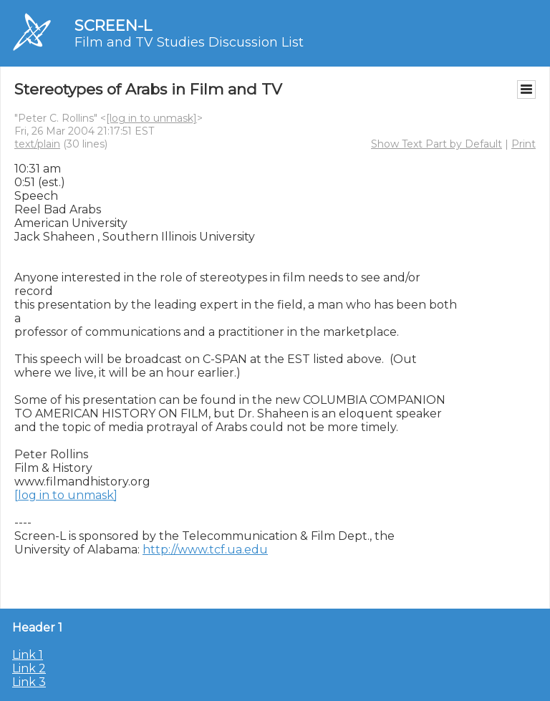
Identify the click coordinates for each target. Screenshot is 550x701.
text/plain (37, 143)
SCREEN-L (113, 25)
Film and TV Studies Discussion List (189, 42)
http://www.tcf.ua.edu (205, 549)
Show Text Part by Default (436, 143)
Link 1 (27, 655)
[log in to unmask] (151, 118)
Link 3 (29, 682)
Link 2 (29, 668)
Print (523, 143)
